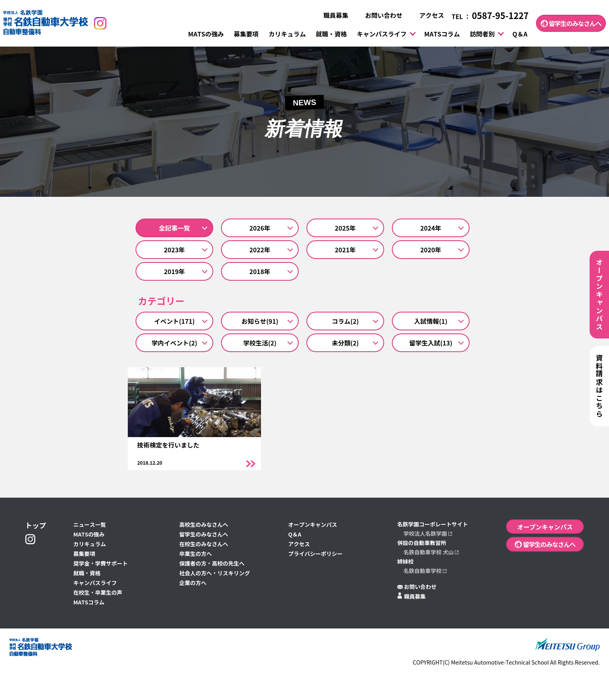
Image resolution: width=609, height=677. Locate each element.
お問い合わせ (379, 15)
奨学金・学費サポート (100, 564)
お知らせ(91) (260, 321)
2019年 (174, 271)
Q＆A (519, 33)
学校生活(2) (260, 342)
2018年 (259, 271)
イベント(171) (174, 321)
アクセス (427, 15)
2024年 (430, 228)
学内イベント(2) (174, 342)
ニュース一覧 (89, 525)
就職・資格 (331, 33)
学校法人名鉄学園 (428, 534)
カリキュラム (287, 33)
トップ (35, 526)
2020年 (430, 249)
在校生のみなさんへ (203, 544)
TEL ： (490, 16)
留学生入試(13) (430, 342)
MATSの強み (206, 33)
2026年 (259, 228)
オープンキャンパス (312, 525)
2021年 (345, 249)
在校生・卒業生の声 (97, 593)
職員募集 (331, 15)
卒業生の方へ (195, 554)
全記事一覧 (174, 228)
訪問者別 (482, 33)
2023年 (174, 249)
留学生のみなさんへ (571, 23)
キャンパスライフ (382, 33)
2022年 (259, 249)
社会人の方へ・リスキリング (214, 573)
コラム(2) (345, 321)
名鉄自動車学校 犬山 (431, 552)
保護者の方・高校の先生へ (211, 564)
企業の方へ (192, 583)
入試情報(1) (430, 321)
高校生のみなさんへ (203, 525)
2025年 (345, 228)
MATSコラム (442, 33)
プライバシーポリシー (315, 554)
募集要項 (246, 33)
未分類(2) (345, 342)
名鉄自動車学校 (425, 571)
